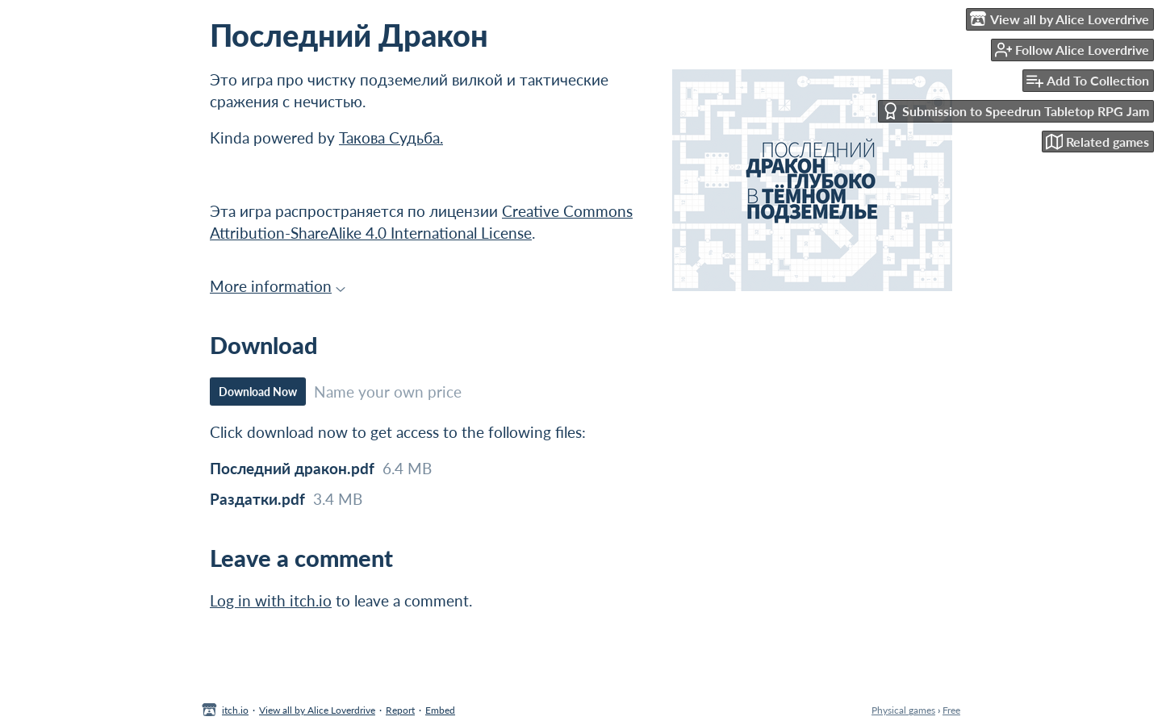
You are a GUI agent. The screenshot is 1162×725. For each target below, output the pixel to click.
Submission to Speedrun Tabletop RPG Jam (1015, 110)
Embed (440, 710)
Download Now (258, 391)
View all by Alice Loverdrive (317, 710)
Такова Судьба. (391, 137)
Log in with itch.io (271, 600)
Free (951, 710)
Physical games (903, 710)
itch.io (235, 710)
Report (400, 710)
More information (277, 286)
